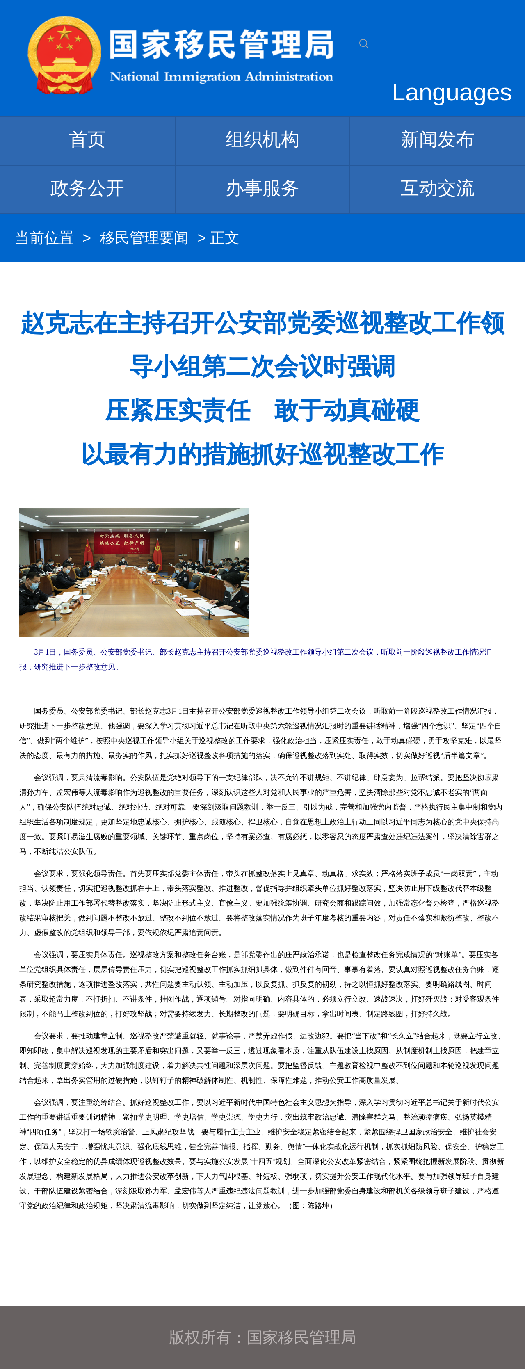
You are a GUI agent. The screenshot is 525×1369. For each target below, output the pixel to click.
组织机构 (262, 139)
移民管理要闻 (144, 238)
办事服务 (262, 188)
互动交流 (438, 188)
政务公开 (87, 188)
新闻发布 (438, 139)
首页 (87, 139)
